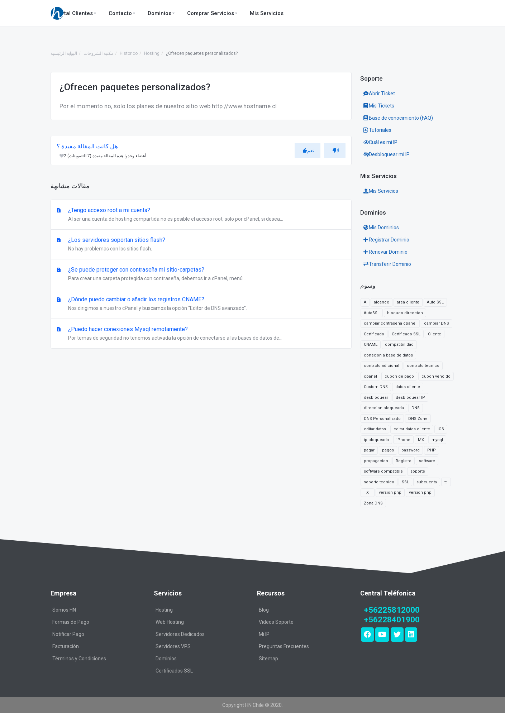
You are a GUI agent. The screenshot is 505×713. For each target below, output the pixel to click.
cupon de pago (399, 376)
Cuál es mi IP (380, 142)
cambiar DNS (436, 323)
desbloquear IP (410, 397)
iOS (441, 429)
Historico (129, 53)
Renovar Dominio (385, 252)
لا (335, 150)
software (427, 461)
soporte (417, 471)
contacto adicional (381, 365)
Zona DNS (373, 503)
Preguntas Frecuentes (284, 646)
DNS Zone (418, 418)
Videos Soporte (276, 622)
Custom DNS (376, 386)
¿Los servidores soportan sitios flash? (201, 244)
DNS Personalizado (382, 418)
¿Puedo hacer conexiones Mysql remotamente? (201, 334)
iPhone (403, 439)
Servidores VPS (173, 646)
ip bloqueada (376, 439)
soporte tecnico (379, 482)
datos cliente (407, 386)
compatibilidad (399, 344)
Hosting (151, 53)
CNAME (370, 344)
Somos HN (64, 610)
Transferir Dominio (387, 264)
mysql (437, 439)
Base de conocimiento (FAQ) (398, 118)
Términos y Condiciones (79, 658)
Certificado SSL (406, 334)
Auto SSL (435, 302)
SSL (405, 482)
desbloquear (376, 397)
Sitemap (268, 658)
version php (420, 492)
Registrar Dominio (386, 240)
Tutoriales (377, 130)
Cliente (434, 334)
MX (421, 439)
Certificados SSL (174, 671)
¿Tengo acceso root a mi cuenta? (201, 215)
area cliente (408, 302)
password (410, 450)
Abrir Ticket (379, 93)
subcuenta (426, 482)
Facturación (65, 646)
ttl (446, 482)
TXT (367, 492)
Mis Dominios (381, 227)
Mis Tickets (378, 106)
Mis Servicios (380, 191)
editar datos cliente (412, 429)
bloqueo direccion (405, 313)
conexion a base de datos (388, 355)
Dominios (166, 658)
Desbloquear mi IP (386, 154)
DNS (415, 408)
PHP (431, 450)
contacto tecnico (423, 365)
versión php (390, 492)
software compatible (383, 471)
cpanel (370, 376)
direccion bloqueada (384, 408)
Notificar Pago (68, 634)
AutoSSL (372, 313)
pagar (369, 450)
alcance (381, 302)
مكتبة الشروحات (98, 53)
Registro (403, 461)
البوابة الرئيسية (64, 53)
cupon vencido (436, 376)
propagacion (376, 461)
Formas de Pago (70, 622)
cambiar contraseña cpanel (390, 323)
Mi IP (264, 634)
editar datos (375, 429)
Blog (264, 610)
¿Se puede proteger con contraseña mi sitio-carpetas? (201, 274)
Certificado (374, 334)
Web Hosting (170, 622)
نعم (308, 150)
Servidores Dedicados (180, 634)
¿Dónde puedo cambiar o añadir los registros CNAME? (201, 304)
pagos (388, 450)
